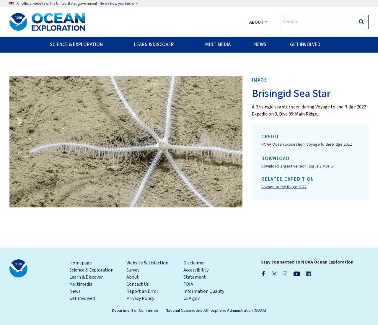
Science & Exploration (91, 270)
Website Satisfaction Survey (147, 266)
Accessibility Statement (195, 273)
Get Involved (82, 298)
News (75, 291)
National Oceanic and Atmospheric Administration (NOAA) (216, 310)
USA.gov (191, 298)
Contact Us (137, 284)
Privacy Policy (140, 298)
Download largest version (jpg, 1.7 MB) (295, 166)
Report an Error (142, 291)
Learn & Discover (86, 277)
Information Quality (203, 291)
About (132, 277)
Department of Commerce (135, 310)
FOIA (188, 284)
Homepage (80, 263)
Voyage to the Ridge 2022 (284, 187)
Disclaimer (194, 263)
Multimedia (80, 284)
